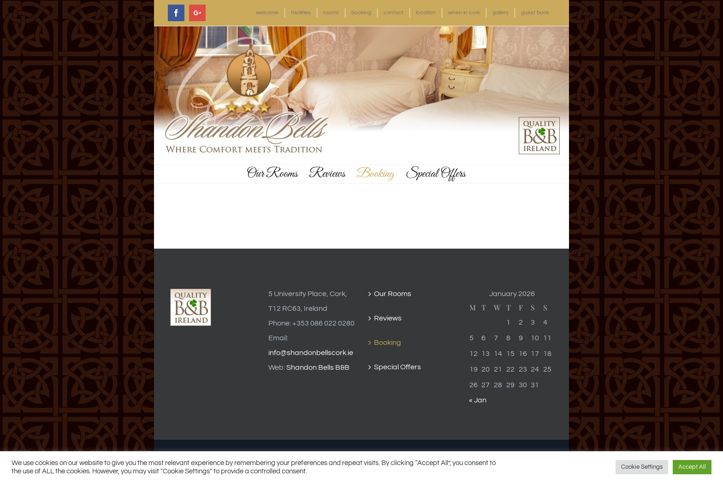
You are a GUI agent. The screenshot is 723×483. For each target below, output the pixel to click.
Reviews (388, 318)
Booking (387, 342)
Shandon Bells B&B (318, 367)
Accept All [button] (692, 467)
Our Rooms (392, 293)
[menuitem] (267, 12)
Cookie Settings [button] (642, 467)
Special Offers (397, 367)
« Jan (477, 400)
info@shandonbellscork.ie (310, 352)
